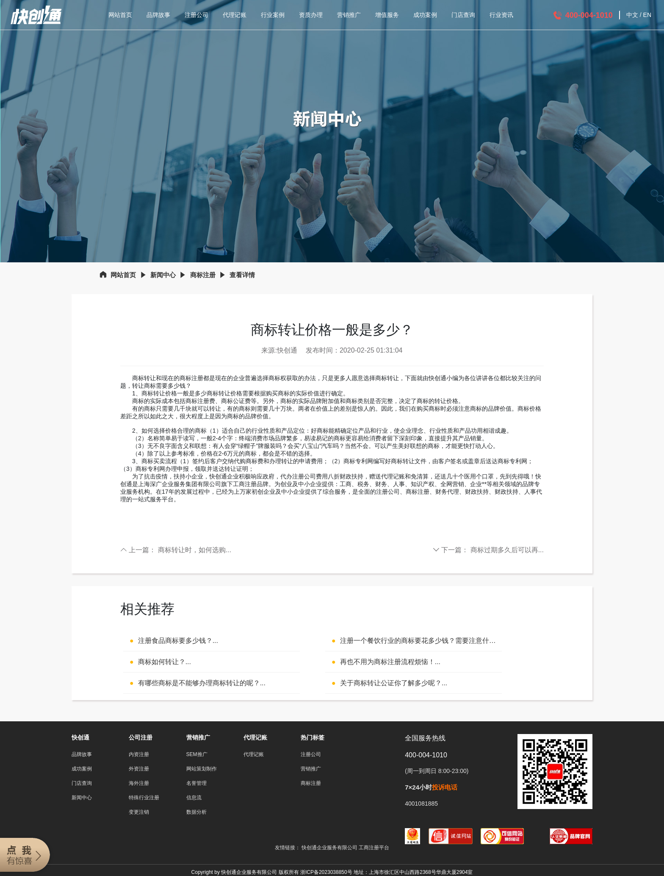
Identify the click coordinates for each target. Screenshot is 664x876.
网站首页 (120, 14)
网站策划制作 (201, 769)
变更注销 (139, 812)
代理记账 (234, 14)
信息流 (194, 798)
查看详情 (242, 274)
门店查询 (463, 14)
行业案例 (273, 14)
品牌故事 (158, 14)
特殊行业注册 (144, 798)
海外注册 (139, 783)
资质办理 (311, 14)
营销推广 (349, 14)
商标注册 (203, 274)
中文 (632, 14)
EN (647, 14)
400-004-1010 (589, 15)
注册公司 (196, 14)
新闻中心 (163, 274)
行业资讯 (501, 14)
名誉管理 (196, 783)
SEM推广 (197, 754)
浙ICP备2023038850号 (326, 872)
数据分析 (196, 812)
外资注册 (139, 769)
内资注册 (139, 754)
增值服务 (387, 14)
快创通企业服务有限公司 (330, 848)
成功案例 (425, 14)
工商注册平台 (374, 848)
